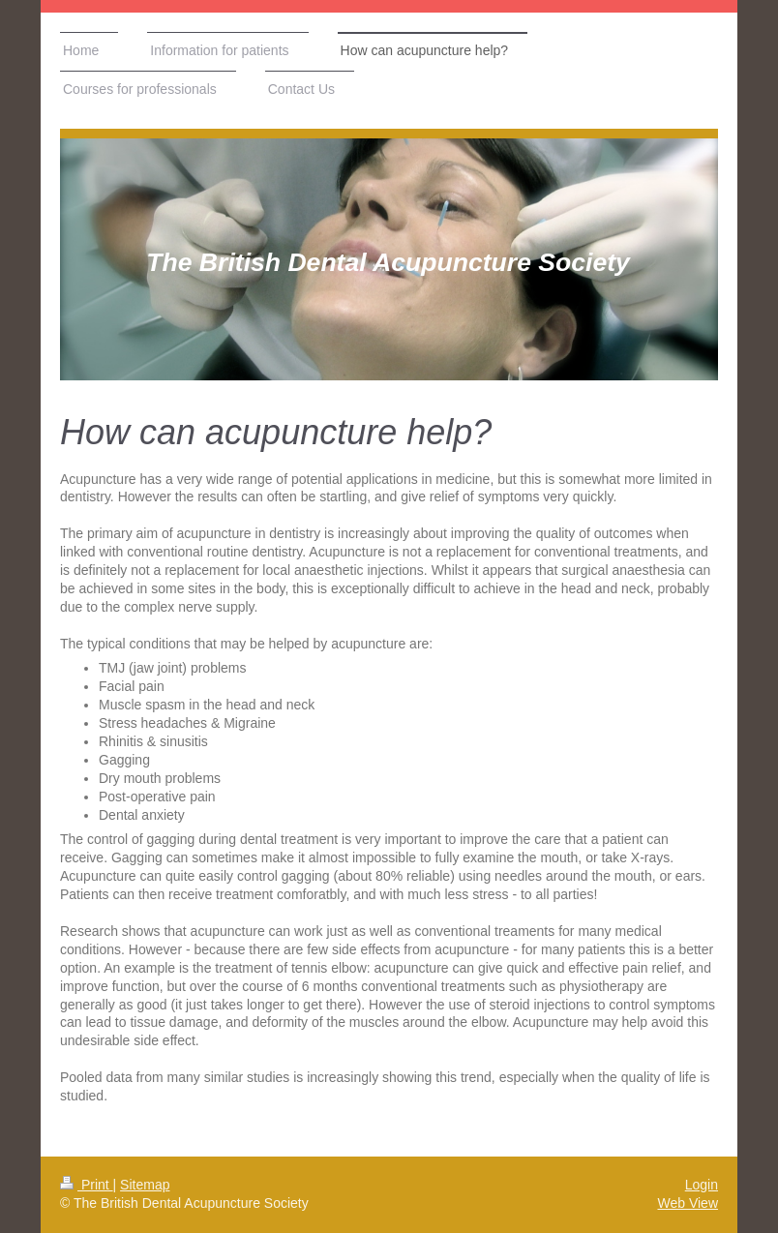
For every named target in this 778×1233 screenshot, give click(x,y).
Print (86, 1184)
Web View (687, 1203)
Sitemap (144, 1184)
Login (701, 1184)
